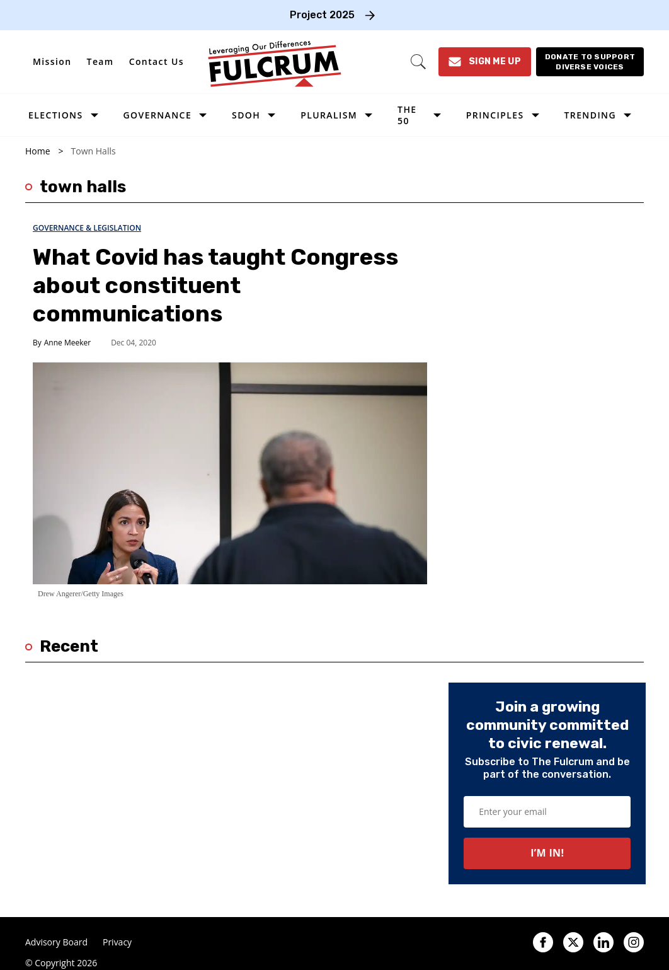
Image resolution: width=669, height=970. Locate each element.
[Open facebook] (543, 942)
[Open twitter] (573, 942)
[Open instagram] (634, 942)
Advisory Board (56, 942)
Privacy (117, 942)
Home (37, 151)
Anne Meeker (67, 342)
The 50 (406, 115)
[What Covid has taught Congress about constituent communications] (230, 472)
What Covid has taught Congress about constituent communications (215, 285)
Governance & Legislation (87, 228)
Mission (52, 61)
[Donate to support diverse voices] (590, 61)
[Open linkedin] (603, 942)
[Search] (418, 62)
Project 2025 (322, 15)
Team (100, 61)
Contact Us (156, 61)
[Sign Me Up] (484, 61)
